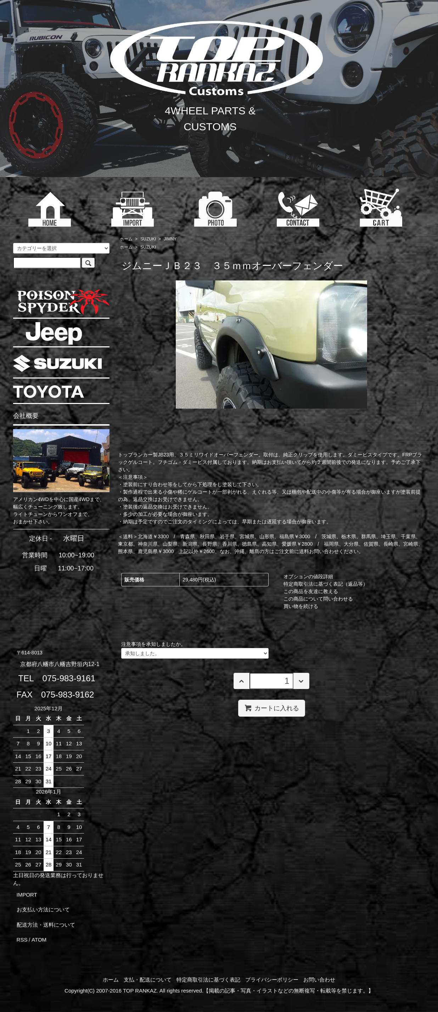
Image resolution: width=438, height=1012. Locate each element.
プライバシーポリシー (271, 980)
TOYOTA (48, 391)
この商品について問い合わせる (318, 599)
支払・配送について (148, 980)
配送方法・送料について (46, 925)
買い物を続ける (300, 606)
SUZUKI (148, 239)
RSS (22, 940)
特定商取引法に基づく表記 (208, 980)
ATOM (39, 940)
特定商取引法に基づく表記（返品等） (325, 584)
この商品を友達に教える (310, 591)
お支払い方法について (43, 909)
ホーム (126, 239)
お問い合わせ (319, 980)
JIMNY (170, 239)
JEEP (54, 333)
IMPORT (27, 895)
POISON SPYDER (62, 302)
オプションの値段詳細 (308, 576)
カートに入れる (271, 708)
